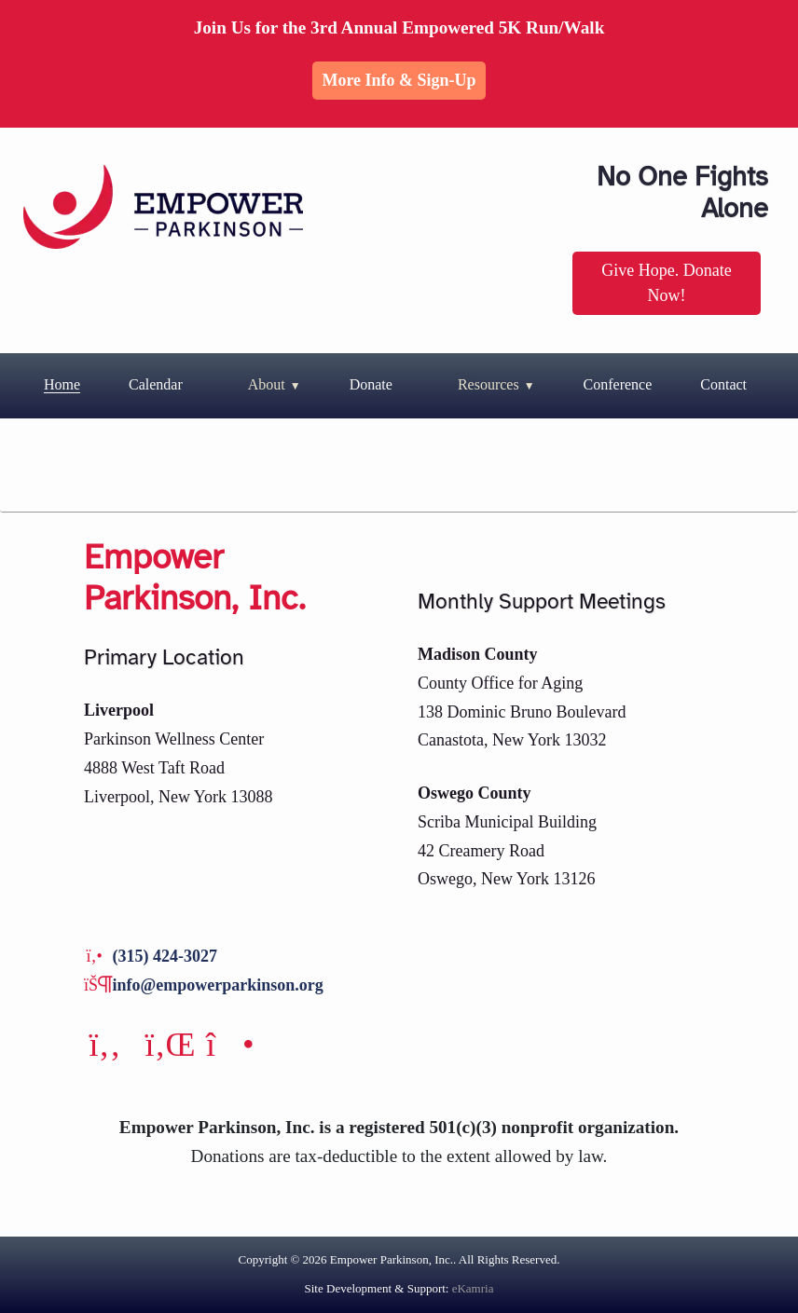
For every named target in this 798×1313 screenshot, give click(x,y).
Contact (723, 384)
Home (62, 384)
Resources (488, 384)
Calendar (156, 384)
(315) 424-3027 (165, 956)
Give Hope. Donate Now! (666, 283)
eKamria (473, 1288)
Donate (371, 384)
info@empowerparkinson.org (218, 985)
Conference (618, 384)
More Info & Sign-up (398, 80)
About (266, 384)
